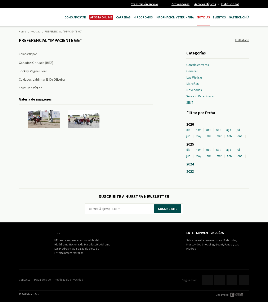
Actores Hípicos (205, 4)
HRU (57, 233)
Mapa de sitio (42, 279)
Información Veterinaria (175, 17)
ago (228, 130)
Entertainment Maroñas (205, 233)
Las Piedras (194, 77)
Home (22, 31)
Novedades (194, 90)
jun (188, 136)
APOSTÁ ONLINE (101, 17)
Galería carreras (197, 65)
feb (229, 136)
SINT (189, 102)
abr (209, 136)
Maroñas (192, 83)
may (198, 136)
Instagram (244, 280)
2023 (190, 171)
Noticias (203, 17)
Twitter (53, 53)
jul (238, 130)
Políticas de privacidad (69, 279)
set (218, 130)
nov (198, 130)
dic (188, 130)
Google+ (61, 53)
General (192, 71)
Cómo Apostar (75, 17)
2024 (190, 164)
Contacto (247, 4)
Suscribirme (167, 208)
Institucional (230, 4)
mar (219, 136)
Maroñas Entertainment (40, 13)
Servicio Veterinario (200, 96)
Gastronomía (239, 17)
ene (239, 136)
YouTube (232, 280)
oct (208, 130)
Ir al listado (242, 40)
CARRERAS (123, 17)
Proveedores (180, 4)
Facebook (44, 53)
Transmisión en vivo (144, 4)
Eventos (219, 17)
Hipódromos (143, 17)
